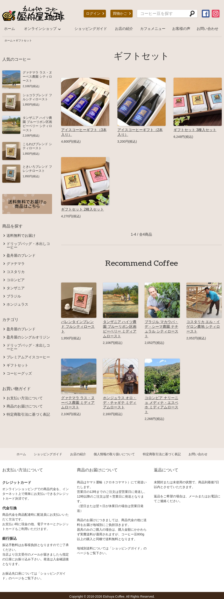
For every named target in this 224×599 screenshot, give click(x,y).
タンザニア (16, 288)
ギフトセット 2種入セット (82, 209)
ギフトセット (24, 40)
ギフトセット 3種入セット (195, 130)
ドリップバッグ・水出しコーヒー (28, 245)
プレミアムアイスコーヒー (28, 357)
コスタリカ (16, 272)
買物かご (120, 13)
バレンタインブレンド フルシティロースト (78, 326)
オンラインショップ (40, 29)
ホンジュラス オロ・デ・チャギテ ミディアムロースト (119, 402)
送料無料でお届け (21, 235)
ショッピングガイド (90, 29)
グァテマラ (16, 264)
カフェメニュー (152, 29)
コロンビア (16, 280)
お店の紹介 (124, 29)
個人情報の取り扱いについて (114, 454)
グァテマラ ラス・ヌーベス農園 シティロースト (37, 76)
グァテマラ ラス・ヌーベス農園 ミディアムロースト (78, 402)
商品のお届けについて (25, 406)
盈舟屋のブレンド (21, 255)
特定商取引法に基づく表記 (28, 414)
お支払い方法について (25, 398)
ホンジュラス (17, 304)
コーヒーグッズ (19, 373)
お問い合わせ (207, 29)
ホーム (9, 29)
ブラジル (14, 296)
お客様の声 (181, 29)
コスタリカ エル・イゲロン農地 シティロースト (203, 326)
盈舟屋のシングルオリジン (28, 337)
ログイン (93, 13)
